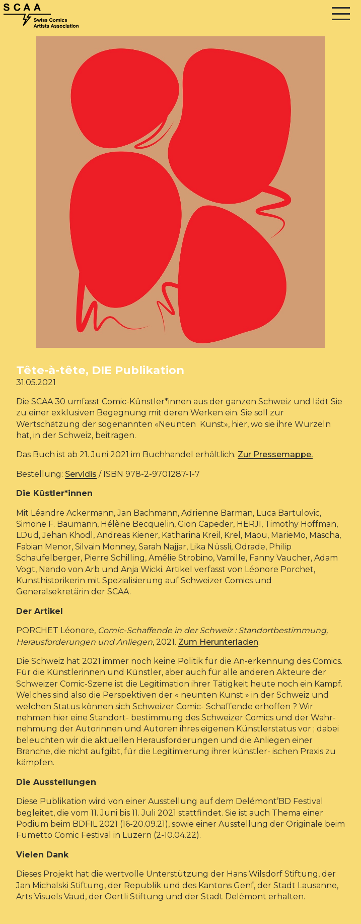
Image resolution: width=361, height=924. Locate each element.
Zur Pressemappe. (275, 454)
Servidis (81, 474)
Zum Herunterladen (218, 642)
